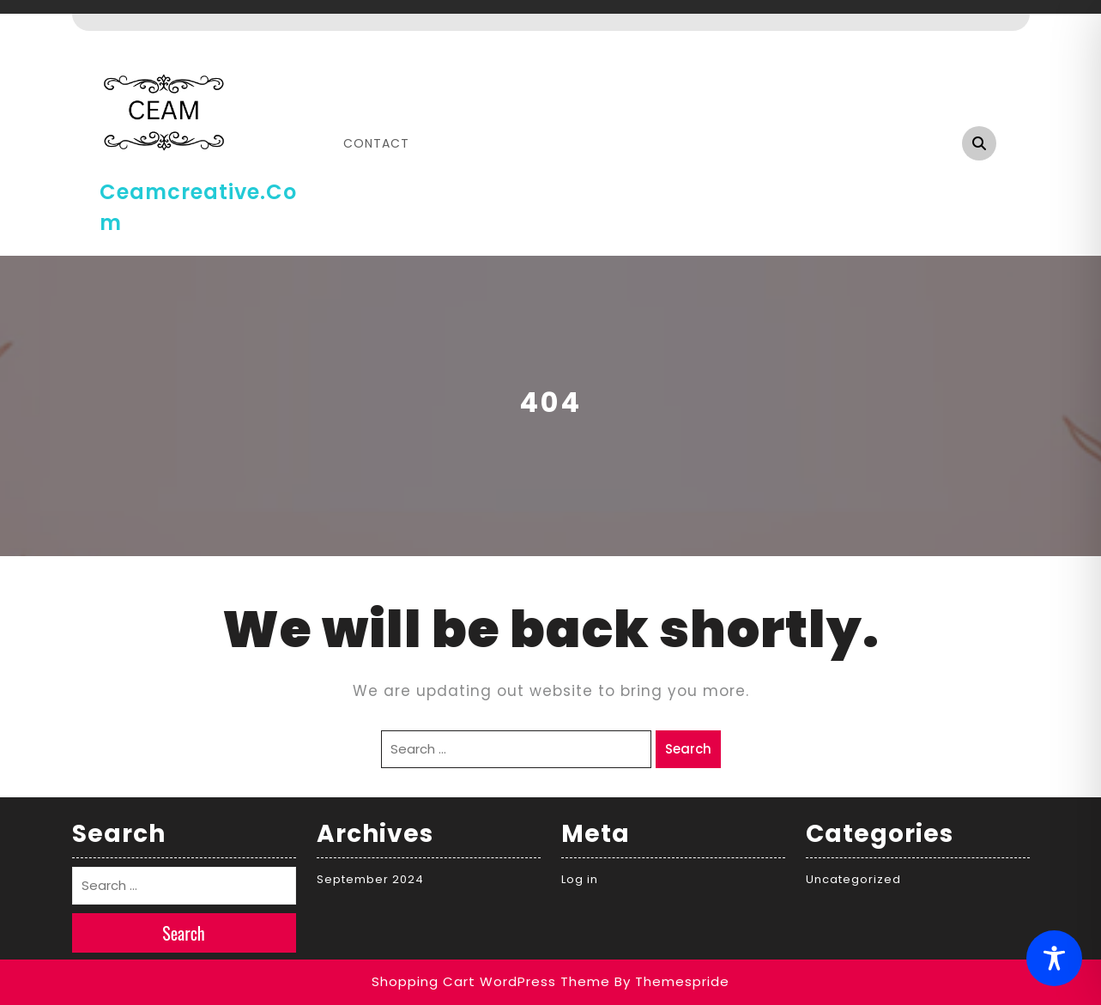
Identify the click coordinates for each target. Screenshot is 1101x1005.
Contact (376, 143)
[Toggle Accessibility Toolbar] (1054, 958)
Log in (579, 879)
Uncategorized (853, 879)
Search (688, 749)
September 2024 (370, 879)
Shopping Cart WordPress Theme (491, 981)
